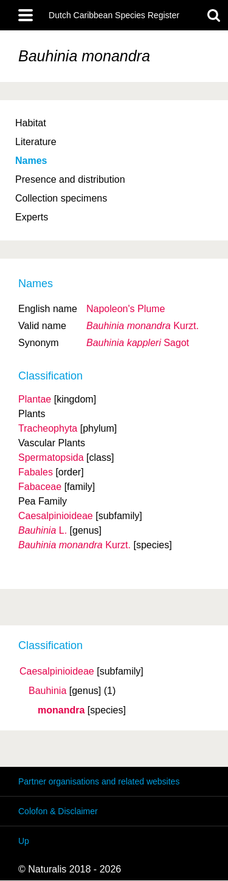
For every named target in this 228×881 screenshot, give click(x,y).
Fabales (35, 472)
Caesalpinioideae (56, 671)
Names (31, 160)
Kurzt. (142, 326)
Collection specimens (61, 198)
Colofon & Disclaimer (58, 811)
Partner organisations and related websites (98, 781)
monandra (61, 710)
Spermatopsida (51, 457)
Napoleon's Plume (125, 309)
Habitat (30, 123)
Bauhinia (47, 691)
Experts (31, 217)
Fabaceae (39, 486)
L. (42, 530)
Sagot (137, 343)
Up (23, 841)
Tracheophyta (47, 428)
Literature (36, 142)
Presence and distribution (70, 179)
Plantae (34, 399)
